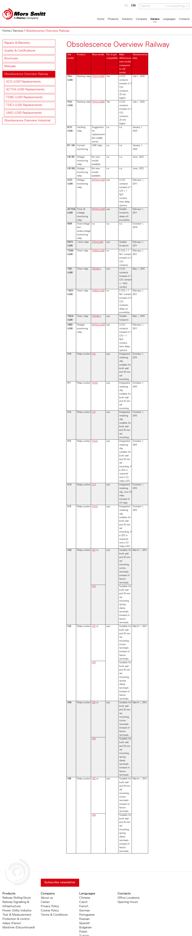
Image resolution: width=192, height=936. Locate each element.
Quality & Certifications (19, 50)
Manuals (10, 66)
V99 (94, 739)
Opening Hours (128, 902)
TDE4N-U (96, 269)
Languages (169, 19)
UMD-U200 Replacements (24, 113)
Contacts (184, 19)
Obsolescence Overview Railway (26, 74)
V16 (93, 354)
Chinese (84, 898)
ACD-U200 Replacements (23, 81)
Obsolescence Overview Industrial (27, 120)
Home (100, 19)
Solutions (127, 19)
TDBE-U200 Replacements (24, 97)
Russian (84, 919)
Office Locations (129, 898)
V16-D (95, 383)
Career (45, 902)
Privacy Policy (50, 906)
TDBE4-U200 (98, 251)
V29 (94, 586)
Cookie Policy (50, 910)
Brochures (11, 58)
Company (141, 19)
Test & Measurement (16, 915)
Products (113, 19)
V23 (94, 550)
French (83, 906)
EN (133, 5)
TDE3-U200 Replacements (24, 105)
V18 (94, 485)
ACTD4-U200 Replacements (25, 89)
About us (47, 898)
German (84, 910)
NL (127, 5)
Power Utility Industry (16, 910)
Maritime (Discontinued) (18, 927)
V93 (94, 703)
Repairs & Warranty (17, 43)
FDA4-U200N (98, 76)
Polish (83, 931)
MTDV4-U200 (98, 180)
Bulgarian (85, 927)
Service (154, 19)
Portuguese (87, 915)
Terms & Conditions (54, 915)
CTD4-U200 (97, 242)
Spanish (84, 923)
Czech (83, 902)
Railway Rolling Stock (16, 898)
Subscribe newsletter (60, 882)
